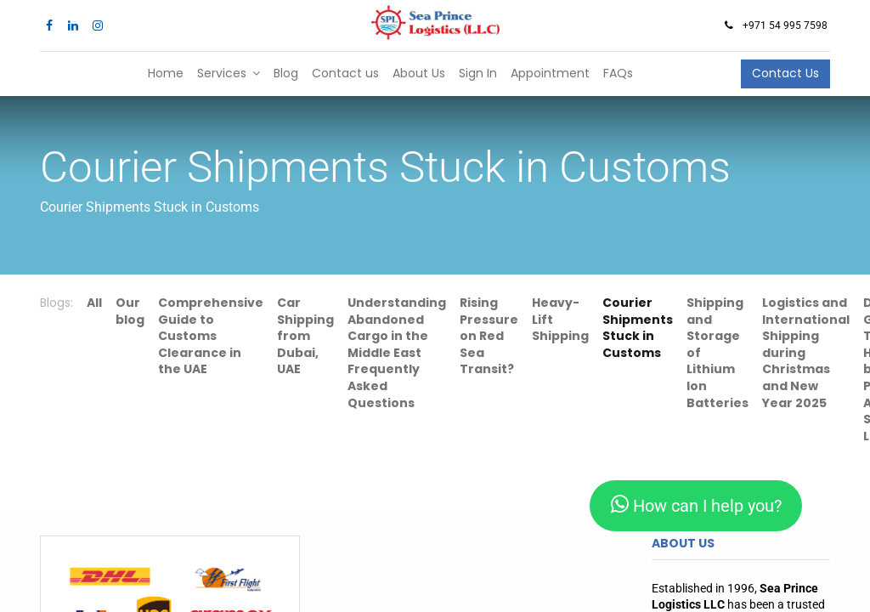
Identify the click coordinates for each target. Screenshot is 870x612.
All (94, 302)
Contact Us (785, 73)
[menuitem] (165, 74)
